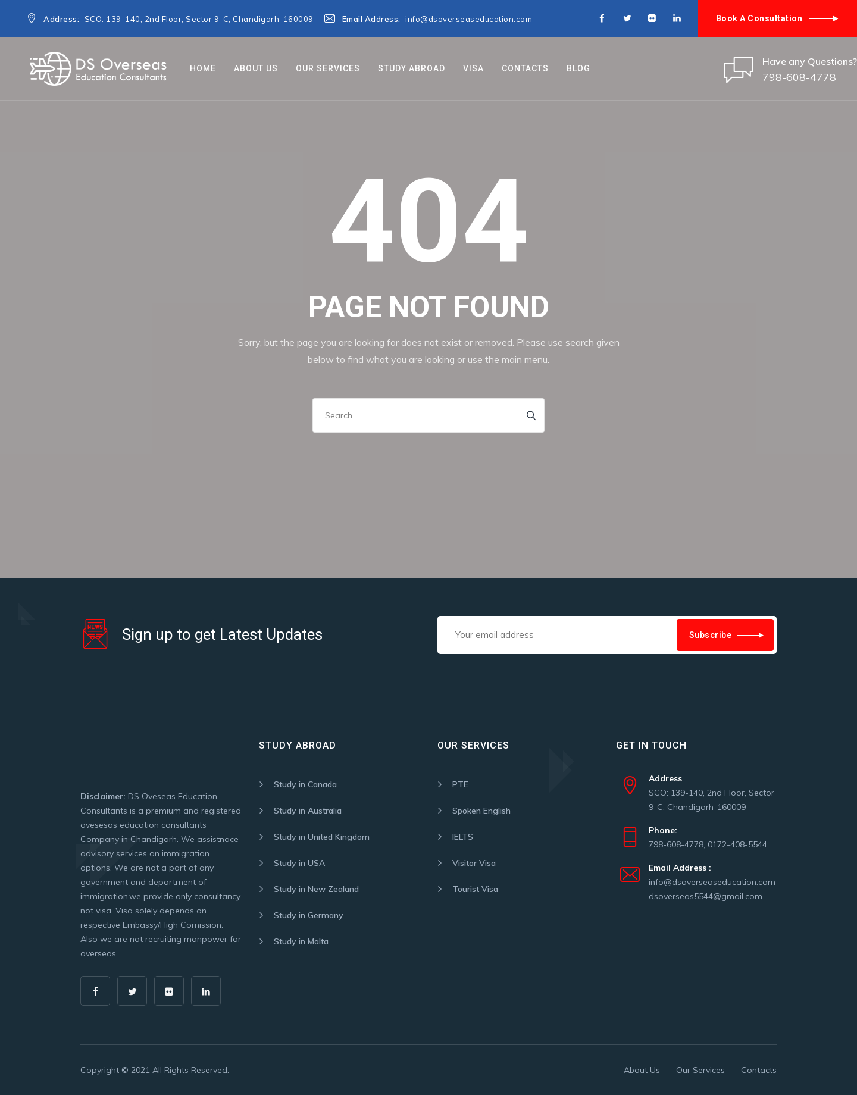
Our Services (328, 68)
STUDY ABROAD (411, 68)
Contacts (525, 68)
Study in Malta (301, 941)
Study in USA (299, 863)
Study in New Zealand (316, 889)
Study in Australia (308, 810)
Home (203, 68)
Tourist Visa (475, 889)
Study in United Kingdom (322, 836)
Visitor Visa (474, 863)
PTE (460, 784)
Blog (578, 68)
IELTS (462, 836)
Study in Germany (308, 915)
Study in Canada (305, 784)
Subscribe (710, 635)
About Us (256, 68)
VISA (473, 68)
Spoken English (481, 810)
